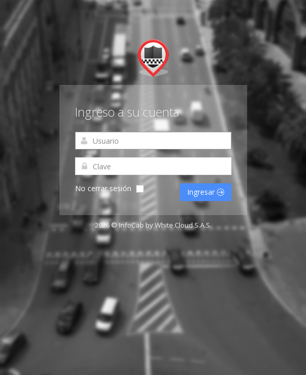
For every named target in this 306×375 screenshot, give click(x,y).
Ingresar (205, 192)
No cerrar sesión (103, 188)
